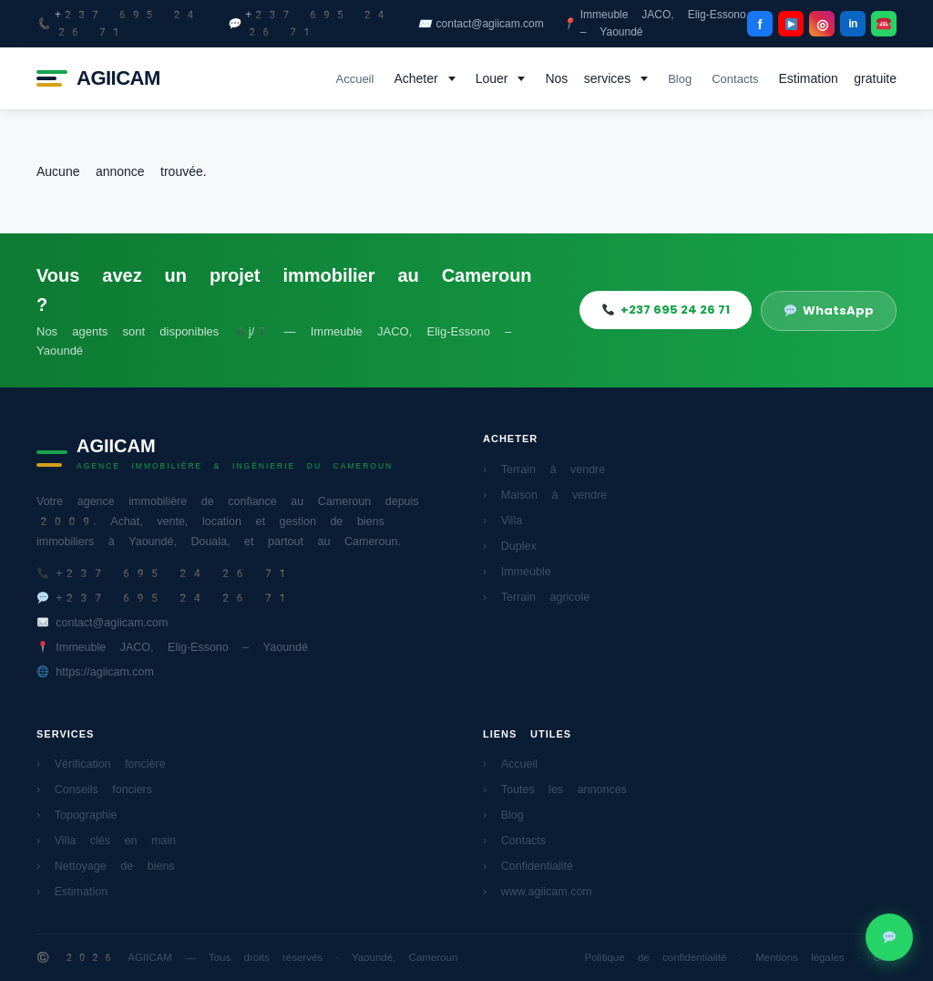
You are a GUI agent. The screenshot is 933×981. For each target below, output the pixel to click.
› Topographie (77, 814)
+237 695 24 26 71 (116, 23)
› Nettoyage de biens (105, 866)
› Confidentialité (528, 866)
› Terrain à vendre (544, 469)
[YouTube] (791, 23)
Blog (680, 79)
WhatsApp (829, 310)
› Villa (502, 520)
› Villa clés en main (106, 840)
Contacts (735, 79)
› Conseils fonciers (94, 789)
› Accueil (510, 763)
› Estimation (72, 891)
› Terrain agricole (536, 597)
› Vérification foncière (101, 763)
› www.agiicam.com (537, 891)
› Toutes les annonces (555, 789)
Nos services (588, 78)
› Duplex (510, 545)
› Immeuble (517, 571)
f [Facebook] (760, 24)
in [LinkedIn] (852, 23)
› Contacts (514, 840)
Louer (492, 78)
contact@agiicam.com (481, 24)
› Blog (503, 814)
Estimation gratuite (838, 78)
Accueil (354, 79)
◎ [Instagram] (822, 24)
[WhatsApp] (884, 23)
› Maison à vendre (545, 494)
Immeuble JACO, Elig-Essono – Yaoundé (654, 23)
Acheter (415, 78)
